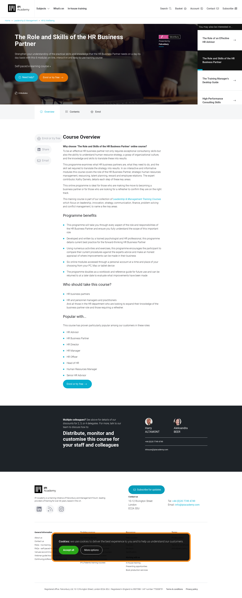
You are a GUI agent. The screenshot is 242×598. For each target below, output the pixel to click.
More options (91, 550)
